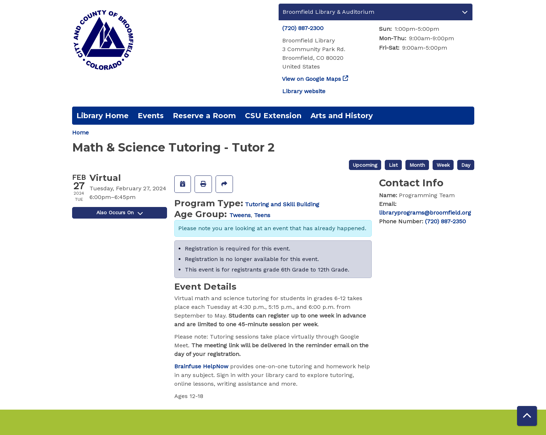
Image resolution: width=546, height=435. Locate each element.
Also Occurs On (119, 212)
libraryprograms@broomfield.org (425, 212)
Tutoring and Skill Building (282, 204)
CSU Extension (273, 115)
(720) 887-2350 (445, 221)
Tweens (240, 215)
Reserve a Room (204, 115)
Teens (262, 215)
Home (80, 132)
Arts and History (341, 115)
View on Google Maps (311, 78)
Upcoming (365, 165)
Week (443, 165)
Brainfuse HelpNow (201, 366)
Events (151, 115)
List (393, 165)
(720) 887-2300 (303, 28)
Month (417, 165)
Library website (303, 91)
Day (465, 165)
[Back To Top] (527, 416)
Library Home (102, 115)
